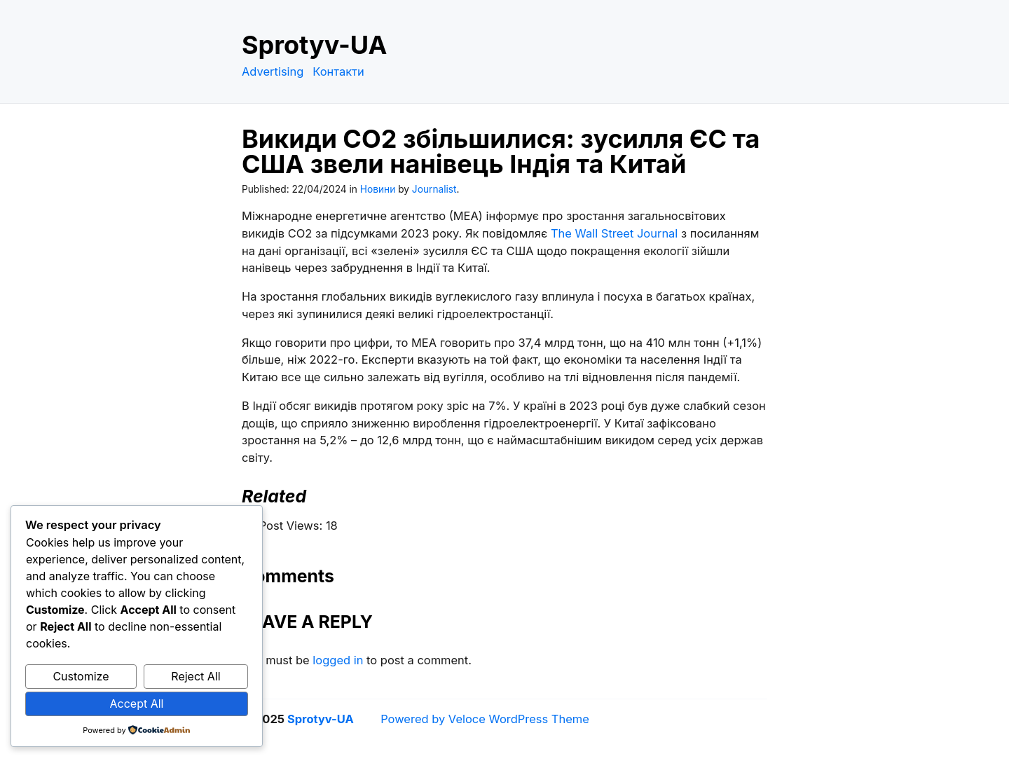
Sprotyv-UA (314, 44)
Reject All (195, 676)
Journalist (434, 189)
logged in (338, 660)
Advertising (272, 71)
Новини (377, 189)
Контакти (338, 71)
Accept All (137, 704)
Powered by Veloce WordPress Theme (484, 719)
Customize (81, 676)
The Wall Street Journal (614, 233)
